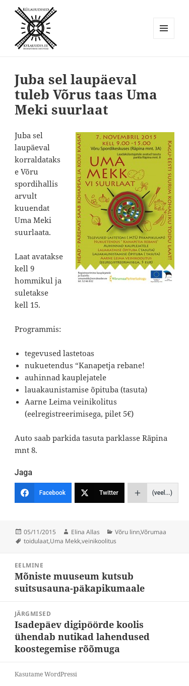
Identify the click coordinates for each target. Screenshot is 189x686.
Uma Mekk (65, 541)
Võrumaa (153, 532)
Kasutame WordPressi (46, 674)
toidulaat (36, 541)
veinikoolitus (99, 541)
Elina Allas (85, 532)
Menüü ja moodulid (164, 38)
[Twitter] (99, 493)
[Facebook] (43, 493)
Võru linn (127, 532)
